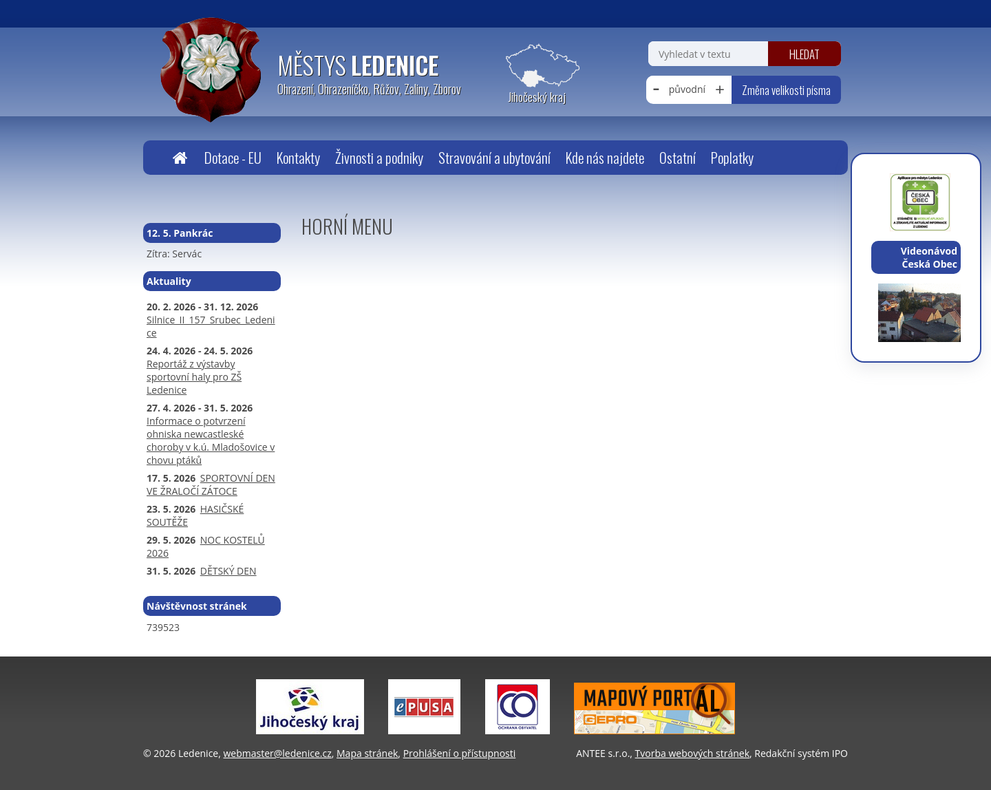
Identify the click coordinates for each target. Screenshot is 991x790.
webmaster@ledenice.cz (277, 753)
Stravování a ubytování (494, 157)
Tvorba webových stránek (692, 753)
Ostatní (677, 157)
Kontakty (298, 157)
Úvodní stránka (179, 157)
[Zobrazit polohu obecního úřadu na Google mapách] (537, 74)
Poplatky (732, 157)
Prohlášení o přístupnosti (459, 753)
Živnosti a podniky (379, 157)
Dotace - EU (233, 157)
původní (687, 89)
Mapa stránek (367, 753)
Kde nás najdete (605, 157)
